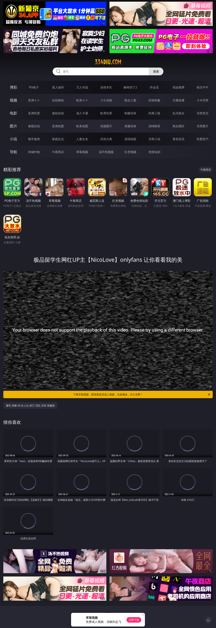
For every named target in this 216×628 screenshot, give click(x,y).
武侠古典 (106, 139)
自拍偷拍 (58, 100)
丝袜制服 (154, 100)
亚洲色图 (58, 126)
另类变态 (202, 113)
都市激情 (34, 139)
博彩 (13, 87)
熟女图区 (178, 126)
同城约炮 (34, 152)
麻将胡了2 (130, 87)
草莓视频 (82, 152)
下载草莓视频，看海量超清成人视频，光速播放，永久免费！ (142, 394)
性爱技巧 (202, 139)
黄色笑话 (178, 139)
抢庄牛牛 (202, 87)
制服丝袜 (130, 113)
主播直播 (178, 100)
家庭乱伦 (58, 139)
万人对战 (82, 87)
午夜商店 (58, 152)
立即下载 (134, 620)
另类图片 (202, 126)
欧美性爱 (106, 113)
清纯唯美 (154, 126)
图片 (13, 125)
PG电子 (34, 87)
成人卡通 (82, 113)
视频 (13, 100)
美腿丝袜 (130, 126)
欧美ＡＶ (82, 100)
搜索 (156, 71)
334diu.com (108, 62)
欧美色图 (82, 126)
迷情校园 (130, 139)
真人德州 (58, 87)
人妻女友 (82, 139)
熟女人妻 (130, 100)
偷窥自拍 (34, 126)
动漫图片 (106, 126)
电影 (13, 113)
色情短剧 (154, 152)
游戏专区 (106, 87)
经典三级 (154, 113)
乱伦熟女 (178, 113)
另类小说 (154, 139)
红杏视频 (130, 152)
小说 (13, 138)
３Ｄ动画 (106, 100)
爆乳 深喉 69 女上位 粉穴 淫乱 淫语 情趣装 (30, 405)
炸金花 (154, 87)
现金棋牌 (178, 87)
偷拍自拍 (58, 113)
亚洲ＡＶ (34, 100)
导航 (13, 151)
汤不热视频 (106, 152)
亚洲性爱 (34, 113)
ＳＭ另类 (202, 100)
